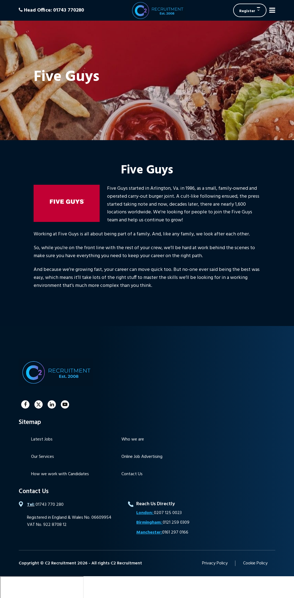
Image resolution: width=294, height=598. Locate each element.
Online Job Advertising (141, 456)
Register (247, 11)
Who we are (132, 439)
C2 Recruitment (157, 10)
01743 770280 (68, 10)
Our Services (42, 456)
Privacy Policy (215, 563)
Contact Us (132, 474)
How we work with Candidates (60, 474)
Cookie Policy (255, 563)
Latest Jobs (42, 439)
